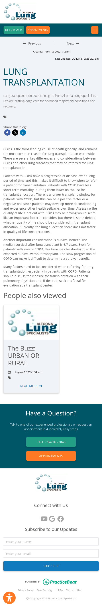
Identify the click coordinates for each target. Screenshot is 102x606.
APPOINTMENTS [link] (51, 456)
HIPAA (59, 590)
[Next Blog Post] (73, 43)
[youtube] (43, 517)
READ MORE (31, 386)
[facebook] (59, 517)
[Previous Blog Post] (32, 43)
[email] (51, 553)
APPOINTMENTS (38, 30)
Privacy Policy (26, 590)
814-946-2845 (13, 30)
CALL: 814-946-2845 (51, 442)
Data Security (44, 590)
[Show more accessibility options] (9, 597)
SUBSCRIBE (51, 566)
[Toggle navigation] (94, 30)
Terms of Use (73, 590)
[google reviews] (51, 517)
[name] (51, 541)
